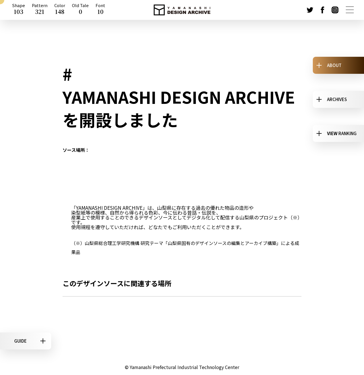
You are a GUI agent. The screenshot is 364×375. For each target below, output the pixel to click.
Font (100, 10)
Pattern (39, 10)
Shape (18, 10)
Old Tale (80, 10)
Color (59, 10)
